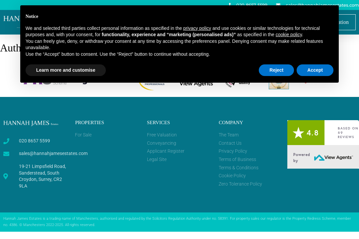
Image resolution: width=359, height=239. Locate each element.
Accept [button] (315, 70)
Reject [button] (276, 70)
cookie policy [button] (289, 34)
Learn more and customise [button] (65, 70)
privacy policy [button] (197, 28)
